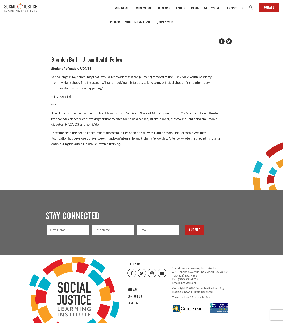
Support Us (235, 8)
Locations (163, 8)
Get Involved (212, 8)
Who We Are (122, 8)
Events (180, 8)
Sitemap (132, 289)
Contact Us (134, 296)
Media (195, 8)
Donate (268, 7)
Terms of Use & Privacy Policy (191, 297)
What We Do (143, 8)
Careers (132, 303)
